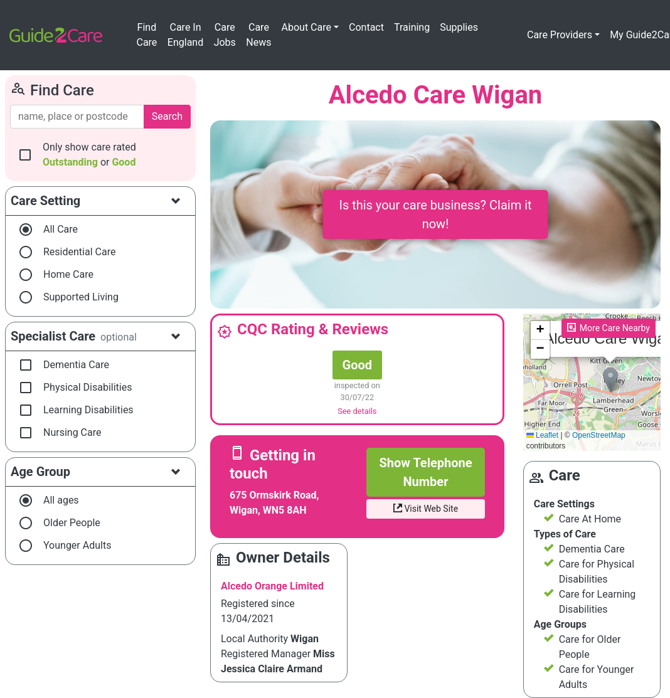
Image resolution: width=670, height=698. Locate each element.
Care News (258, 34)
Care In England (185, 34)
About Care (306, 27)
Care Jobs (225, 34)
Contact (366, 27)
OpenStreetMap (598, 435)
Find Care (146, 34)
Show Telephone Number (425, 472)
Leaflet (542, 435)
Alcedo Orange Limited (272, 586)
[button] (610, 380)
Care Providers (559, 35)
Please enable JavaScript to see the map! (592, 382)
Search (167, 116)
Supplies (459, 27)
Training (412, 27)
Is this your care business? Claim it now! (435, 214)
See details (357, 411)
